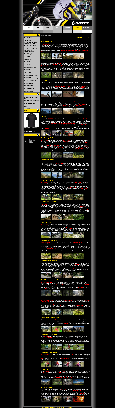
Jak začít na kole (71, 341)
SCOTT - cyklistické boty (30, 145)
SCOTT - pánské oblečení (31, 139)
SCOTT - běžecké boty (30, 143)
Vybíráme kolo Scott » (49, 35)
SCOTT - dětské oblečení (31, 140)
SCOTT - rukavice (29, 142)
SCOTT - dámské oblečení (31, 137)
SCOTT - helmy (28, 141)
